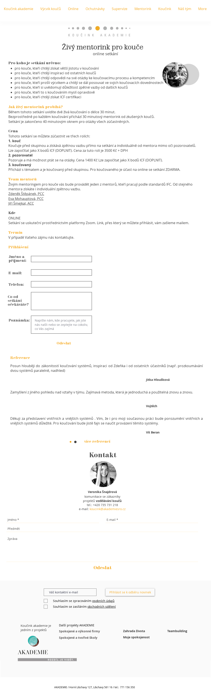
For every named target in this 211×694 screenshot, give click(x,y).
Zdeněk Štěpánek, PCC (26, 193)
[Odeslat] (102, 568)
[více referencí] (97, 442)
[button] (64, 343)
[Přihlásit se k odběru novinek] (130, 592)
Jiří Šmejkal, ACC (21, 203)
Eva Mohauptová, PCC (26, 198)
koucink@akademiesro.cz (108, 509)
